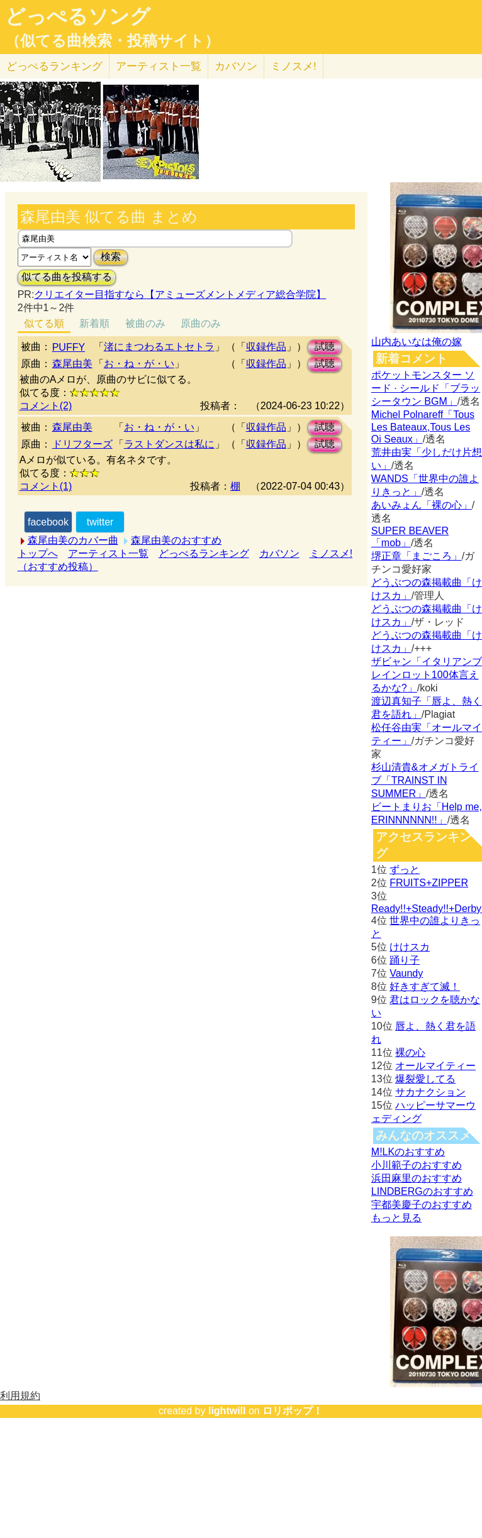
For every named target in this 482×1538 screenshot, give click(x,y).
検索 (111, 256)
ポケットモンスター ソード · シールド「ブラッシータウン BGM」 (425, 388)
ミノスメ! (294, 66)
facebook (48, 522)
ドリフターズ (82, 444)
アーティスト (158, 66)
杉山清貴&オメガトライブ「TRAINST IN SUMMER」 (425, 780)
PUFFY (68, 347)
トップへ (38, 553)
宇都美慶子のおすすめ (421, 1204)
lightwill (227, 1410)
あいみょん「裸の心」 (421, 505)
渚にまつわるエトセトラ (159, 346)
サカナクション (430, 1092)
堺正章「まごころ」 (416, 556)
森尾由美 (72, 363)
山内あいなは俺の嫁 (416, 341)
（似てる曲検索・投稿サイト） (112, 41)
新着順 (94, 323)
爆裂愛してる (425, 1079)
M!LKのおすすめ (408, 1151)
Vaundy (406, 973)
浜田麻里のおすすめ (416, 1178)
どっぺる (54, 66)
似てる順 (44, 323)
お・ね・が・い (139, 363)
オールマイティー (435, 1065)
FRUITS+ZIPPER (429, 882)
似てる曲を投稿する (66, 277)
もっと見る (396, 1217)
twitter (100, 522)
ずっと (405, 869)
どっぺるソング (77, 16)
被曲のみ (145, 323)
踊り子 (405, 960)
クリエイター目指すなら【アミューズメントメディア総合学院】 (180, 294)
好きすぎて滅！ (425, 986)
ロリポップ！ (292, 1410)
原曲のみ (201, 323)
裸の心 (410, 1052)
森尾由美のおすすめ (176, 540)
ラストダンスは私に (169, 444)
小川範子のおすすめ (416, 1165)
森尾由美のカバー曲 (73, 540)
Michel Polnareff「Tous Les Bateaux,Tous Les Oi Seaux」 (422, 426)
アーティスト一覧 (108, 553)
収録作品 (266, 346)
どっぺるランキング (204, 553)
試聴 (325, 346)
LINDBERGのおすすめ (422, 1191)
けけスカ (410, 947)
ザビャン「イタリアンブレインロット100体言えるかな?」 (426, 674)
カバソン (236, 66)
